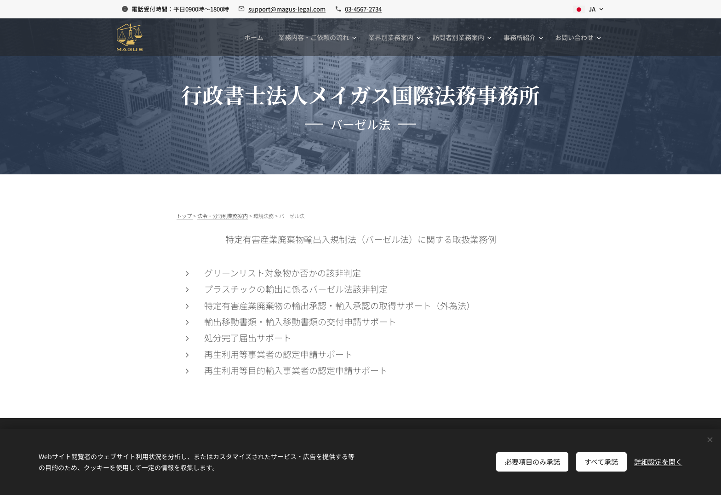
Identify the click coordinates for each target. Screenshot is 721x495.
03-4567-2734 (363, 9)
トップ (185, 215)
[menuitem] (256, 37)
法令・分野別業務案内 (222, 215)
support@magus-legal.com (287, 9)
